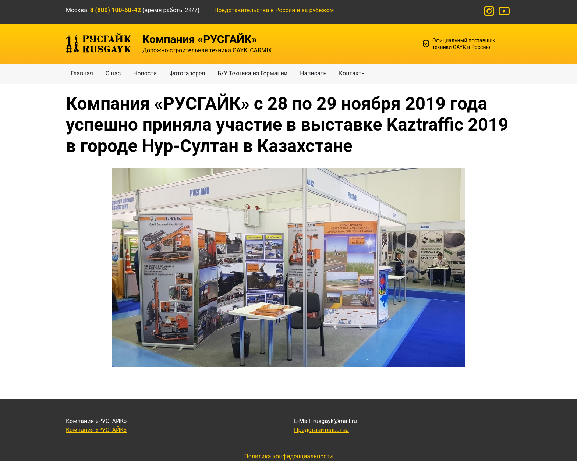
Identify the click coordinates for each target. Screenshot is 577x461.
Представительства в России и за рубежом (274, 10)
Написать (313, 73)
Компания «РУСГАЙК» (96, 429)
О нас (113, 73)
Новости (145, 73)
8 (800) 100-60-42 (115, 10)
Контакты (352, 73)
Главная (82, 73)
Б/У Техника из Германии (252, 73)
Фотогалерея (187, 73)
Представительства (321, 429)
